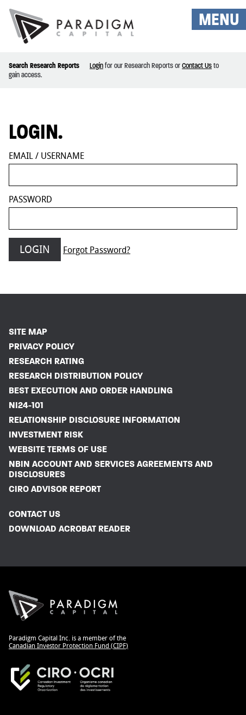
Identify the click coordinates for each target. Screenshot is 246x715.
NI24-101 (26, 405)
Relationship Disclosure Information (94, 420)
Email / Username (46, 156)
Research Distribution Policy (76, 376)
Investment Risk (46, 434)
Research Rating (46, 361)
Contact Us (197, 65)
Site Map (28, 331)
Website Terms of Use (58, 449)
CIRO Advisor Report (55, 489)
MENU (219, 19)
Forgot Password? (96, 250)
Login (96, 65)
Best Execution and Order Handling (91, 390)
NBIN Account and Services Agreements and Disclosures (111, 469)
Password (30, 199)
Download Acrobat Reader (69, 528)
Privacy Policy (41, 346)
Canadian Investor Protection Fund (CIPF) (68, 646)
